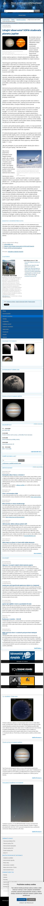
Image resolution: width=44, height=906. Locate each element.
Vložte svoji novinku (37, 467)
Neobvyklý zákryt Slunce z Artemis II (13, 475)
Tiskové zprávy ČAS (8, 843)
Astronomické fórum (8, 869)
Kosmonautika (6, 313)
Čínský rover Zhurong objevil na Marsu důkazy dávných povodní (32, 269)
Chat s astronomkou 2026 (10, 493)
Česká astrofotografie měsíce (12, 396)
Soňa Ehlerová (5, 491)
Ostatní (5, 334)
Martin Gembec (6, 473)
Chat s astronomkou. (36, 497)
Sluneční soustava (21, 19)
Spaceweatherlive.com (30, 535)
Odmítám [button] (31, 899)
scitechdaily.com (8, 244)
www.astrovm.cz (6, 296)
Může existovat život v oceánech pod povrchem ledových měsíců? (19, 633)
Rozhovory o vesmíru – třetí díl (11, 619)
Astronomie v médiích (8, 865)
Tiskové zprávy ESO (8, 848)
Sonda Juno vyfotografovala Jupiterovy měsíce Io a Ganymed (20, 585)
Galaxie (5, 877)
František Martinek (6, 27)
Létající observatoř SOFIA (22, 301)
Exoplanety (6, 321)
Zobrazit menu (22, 15)
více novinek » (38, 553)
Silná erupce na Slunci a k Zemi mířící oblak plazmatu (18, 542)
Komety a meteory (8, 886)
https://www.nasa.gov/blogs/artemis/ (15, 517)
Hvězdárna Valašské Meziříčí (15, 251)
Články (13, 19)
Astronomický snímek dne (10, 369)
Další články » (38, 648)
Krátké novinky (7, 468)
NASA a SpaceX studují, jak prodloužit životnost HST (31, 275)
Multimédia (6, 329)
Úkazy (4, 311)
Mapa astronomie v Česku (10, 867)
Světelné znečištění (8, 326)
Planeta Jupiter (31, 301)
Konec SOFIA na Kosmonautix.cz (13, 248)
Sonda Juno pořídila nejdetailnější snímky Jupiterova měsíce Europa (33, 272)
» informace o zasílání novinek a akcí (11, 463)
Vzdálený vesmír (7, 324)
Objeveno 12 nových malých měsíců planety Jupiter (17, 565)
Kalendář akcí (6, 425)
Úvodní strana (6, 19)
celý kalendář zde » (36, 451)
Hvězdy (5, 319)
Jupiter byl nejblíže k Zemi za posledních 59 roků (16, 604)
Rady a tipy (6, 862)
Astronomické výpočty (8, 860)
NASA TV (5, 853)
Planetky (5, 879)
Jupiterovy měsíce (11, 301)
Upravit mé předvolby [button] (26, 903)
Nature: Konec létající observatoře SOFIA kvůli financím (19, 246)
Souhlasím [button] (21, 899)
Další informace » (37, 737)
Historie (5, 337)
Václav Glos (5, 617)
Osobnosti (5, 332)
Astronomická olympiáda (9, 846)
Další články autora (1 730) (31, 260)
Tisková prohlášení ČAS (9, 841)
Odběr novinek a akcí (9, 456)
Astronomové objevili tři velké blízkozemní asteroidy (32, 266)
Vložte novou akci (38, 424)
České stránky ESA (8, 850)
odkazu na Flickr (20, 485)
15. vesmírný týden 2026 (10, 696)
